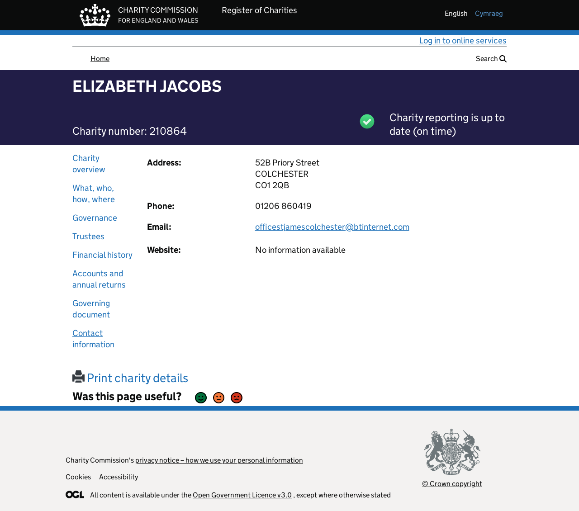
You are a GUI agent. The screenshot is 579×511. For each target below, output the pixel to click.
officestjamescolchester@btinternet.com (332, 227)
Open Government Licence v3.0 (242, 495)
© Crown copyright (452, 483)
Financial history (102, 255)
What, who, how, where (93, 193)
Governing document (91, 309)
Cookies (78, 477)
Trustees (88, 236)
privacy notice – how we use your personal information (219, 460)
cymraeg (489, 13)
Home (99, 58)
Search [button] (491, 58)
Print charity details (130, 377)
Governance (94, 218)
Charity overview (88, 164)
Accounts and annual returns (99, 279)
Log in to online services (463, 40)
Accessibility (118, 477)
